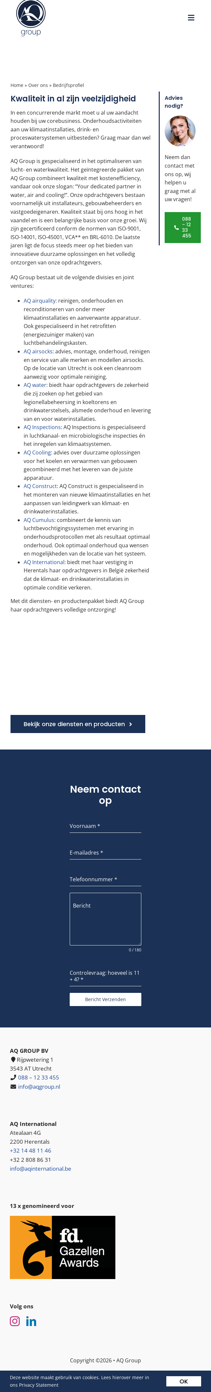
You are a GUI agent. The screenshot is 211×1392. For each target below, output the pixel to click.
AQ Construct (40, 486)
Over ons (38, 85)
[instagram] (15, 1321)
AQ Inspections (42, 427)
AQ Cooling (37, 452)
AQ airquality (40, 300)
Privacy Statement (39, 1385)
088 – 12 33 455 (38, 1077)
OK (183, 1381)
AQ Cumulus (39, 520)
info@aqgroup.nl (39, 1086)
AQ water (35, 385)
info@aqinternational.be (40, 1168)
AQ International (44, 562)
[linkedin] (31, 1321)
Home (17, 85)
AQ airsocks (38, 351)
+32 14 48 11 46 (30, 1150)
